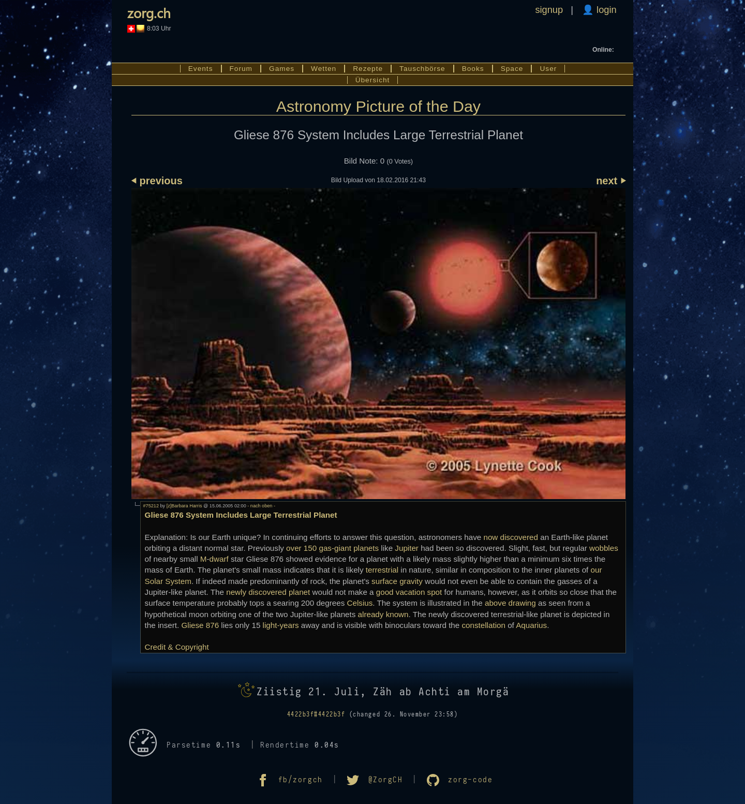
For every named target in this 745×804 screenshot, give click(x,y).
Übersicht (372, 80)
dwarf (219, 558)
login (605, 9)
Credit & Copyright (177, 646)
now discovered (510, 537)
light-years (281, 625)
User (548, 68)
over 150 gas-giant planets (332, 548)
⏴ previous (157, 180)
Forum (241, 68)
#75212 (151, 505)
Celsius (360, 602)
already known (383, 614)
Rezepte (368, 68)
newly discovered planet (268, 592)
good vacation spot (409, 592)
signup (549, 9)
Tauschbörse (422, 68)
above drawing (510, 602)
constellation (483, 625)
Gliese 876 (200, 625)
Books (473, 68)
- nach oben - (260, 505)
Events (200, 68)
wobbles (603, 548)
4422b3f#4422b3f (316, 714)
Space (512, 68)
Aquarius (531, 625)
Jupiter (407, 548)
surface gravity (397, 581)
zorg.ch (149, 12)
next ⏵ (610, 180)
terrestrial (382, 569)
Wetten (323, 68)
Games (281, 68)
